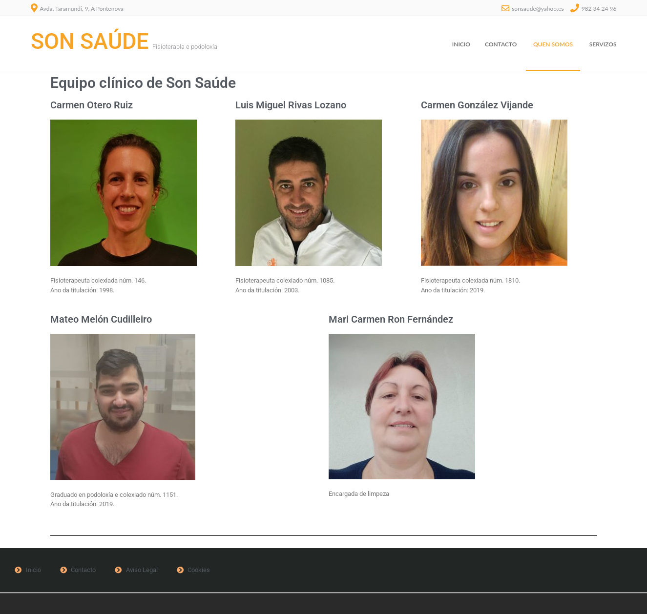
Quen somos (553, 44)
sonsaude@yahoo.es (538, 8)
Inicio (461, 44)
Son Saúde (89, 41)
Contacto (501, 44)
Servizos (603, 44)
